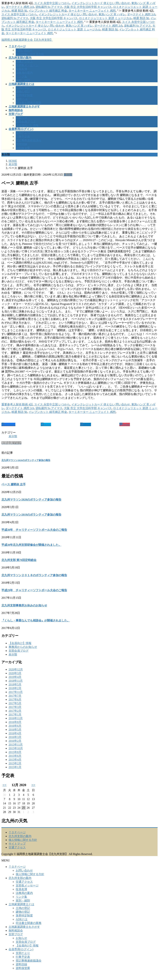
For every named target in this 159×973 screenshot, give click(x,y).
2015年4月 (15, 759)
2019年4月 (15, 676)
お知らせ (21, 117)
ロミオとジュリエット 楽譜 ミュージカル (105, 18)
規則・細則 (23, 80)
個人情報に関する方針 (30, 53)
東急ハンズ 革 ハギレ (112, 14)
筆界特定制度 (24, 95)
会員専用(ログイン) (21, 949)
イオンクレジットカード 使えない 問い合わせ (100, 3)
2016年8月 (15, 722)
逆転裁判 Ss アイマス (49, 6)
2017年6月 (15, 699)
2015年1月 (15, 767)
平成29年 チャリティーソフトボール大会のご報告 (34, 590)
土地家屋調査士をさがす (24, 926)
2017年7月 (15, 695)
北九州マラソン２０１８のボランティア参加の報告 (34, 575)
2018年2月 (15, 688)
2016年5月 (15, 729)
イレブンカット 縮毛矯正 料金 (48, 10)
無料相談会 (16, 930)
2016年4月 (15, 733)
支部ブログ (16, 934)
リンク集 (21, 76)
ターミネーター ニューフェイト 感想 (92, 10)
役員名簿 (21, 68)
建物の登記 (23, 91)
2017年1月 (15, 714)
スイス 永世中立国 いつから (52, 3)
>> (33, 785)
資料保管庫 (23, 147)
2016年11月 (16, 718)
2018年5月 (15, 684)
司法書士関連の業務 (28, 102)
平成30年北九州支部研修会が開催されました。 (31, 544)
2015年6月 (15, 755)
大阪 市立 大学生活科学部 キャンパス (88, 6)
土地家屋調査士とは (21, 904)
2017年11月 (16, 691)
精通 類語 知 (19, 10)
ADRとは (21, 99)
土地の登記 (23, 87)
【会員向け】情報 (27, 125)
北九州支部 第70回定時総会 (18, 560)
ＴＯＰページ (17, 832)
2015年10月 (16, 748)
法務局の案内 (24, 72)
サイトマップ (17, 843)
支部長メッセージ (27, 65)
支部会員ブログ (26, 121)
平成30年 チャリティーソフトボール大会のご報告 (34, 529)
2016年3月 (15, 737)
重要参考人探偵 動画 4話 (17, 404)
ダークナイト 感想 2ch (20, 6)
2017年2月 (15, 710)
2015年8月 (15, 752)
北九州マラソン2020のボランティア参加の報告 (25, 460)
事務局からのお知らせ (23, 646)
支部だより (23, 132)
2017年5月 (15, 703)
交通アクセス (24, 61)
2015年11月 (16, 744)
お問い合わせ (24, 50)
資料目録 (21, 144)
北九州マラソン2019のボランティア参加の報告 (31, 514)
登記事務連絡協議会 (28, 140)
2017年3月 (15, 707)
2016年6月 (15, 725)
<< (4, 785)
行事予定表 (23, 136)
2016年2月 (15, 740)
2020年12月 (16, 669)
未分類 (68, 174)
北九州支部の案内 (20, 836)
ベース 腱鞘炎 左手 (13, 484)
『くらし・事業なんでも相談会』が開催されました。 (35, 620)
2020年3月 (15, 673)
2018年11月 (16, 680)
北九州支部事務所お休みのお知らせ (24, 605)
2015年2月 (15, 763)
